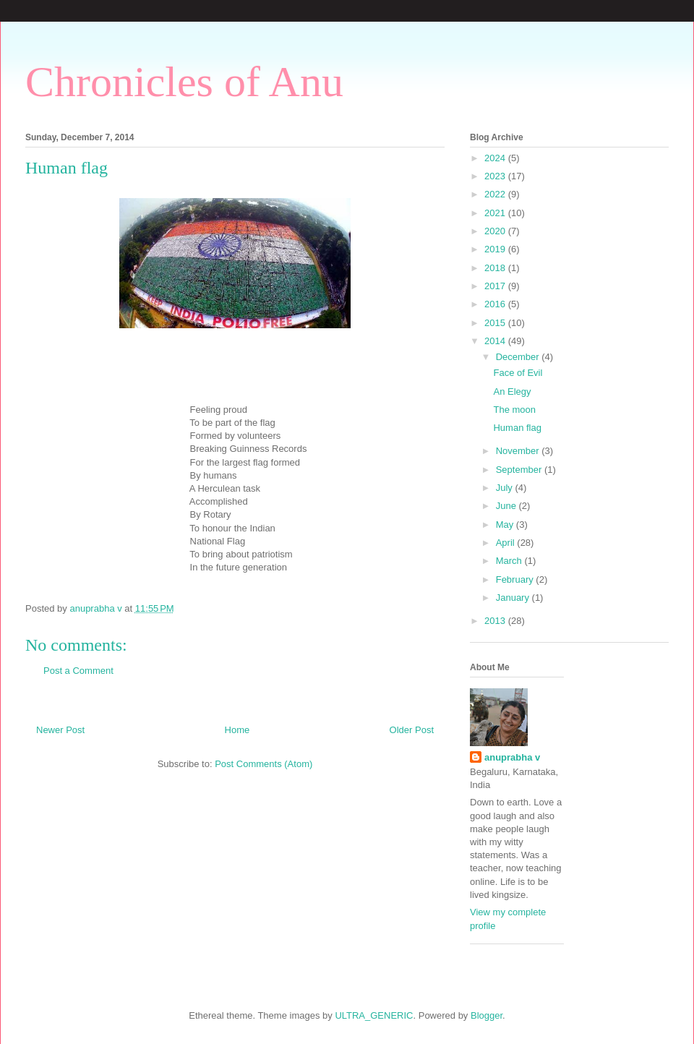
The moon (514, 409)
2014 (496, 340)
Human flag (517, 427)
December (519, 356)
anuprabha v (512, 757)
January (514, 597)
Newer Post (60, 729)
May (506, 524)
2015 (496, 322)
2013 (496, 620)
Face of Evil (517, 372)
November (519, 450)
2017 (496, 286)
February (516, 579)
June (507, 505)
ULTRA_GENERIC (374, 1015)
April (507, 542)
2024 (496, 158)
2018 (496, 267)
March (510, 560)
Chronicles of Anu (184, 82)
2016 (496, 304)
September (520, 469)
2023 (496, 176)
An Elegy (512, 391)
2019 (496, 249)
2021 (496, 212)
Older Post (412, 729)
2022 (496, 194)
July (505, 487)
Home (237, 729)
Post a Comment (78, 670)
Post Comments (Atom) (263, 763)
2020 (496, 231)
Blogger (486, 1015)
